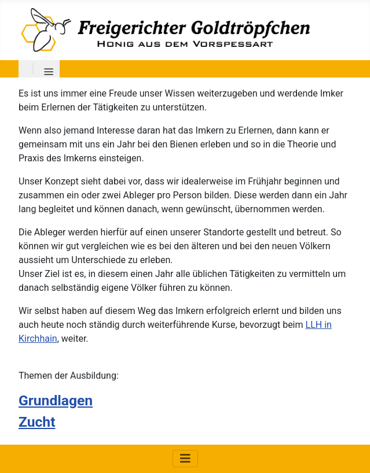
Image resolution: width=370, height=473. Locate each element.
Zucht (37, 421)
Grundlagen (56, 400)
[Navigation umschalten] (185, 458)
